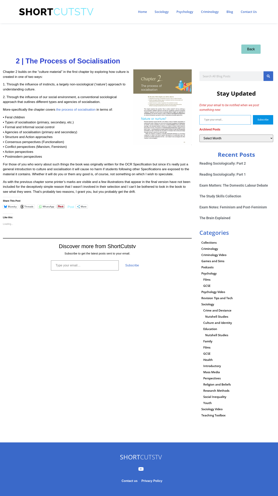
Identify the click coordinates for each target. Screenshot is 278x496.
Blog (229, 12)
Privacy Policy (151, 481)
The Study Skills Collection (220, 196)
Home (142, 12)
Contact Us (249, 12)
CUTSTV (141, 457)
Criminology (210, 12)
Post (71, 206)
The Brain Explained (214, 218)
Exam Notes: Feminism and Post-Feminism (233, 207)
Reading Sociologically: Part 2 (222, 163)
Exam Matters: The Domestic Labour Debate (233, 185)
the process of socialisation (76, 109)
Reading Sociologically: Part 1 (222, 174)
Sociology (162, 12)
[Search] (268, 76)
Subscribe (132, 265)
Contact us (130, 481)
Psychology (184, 12)
